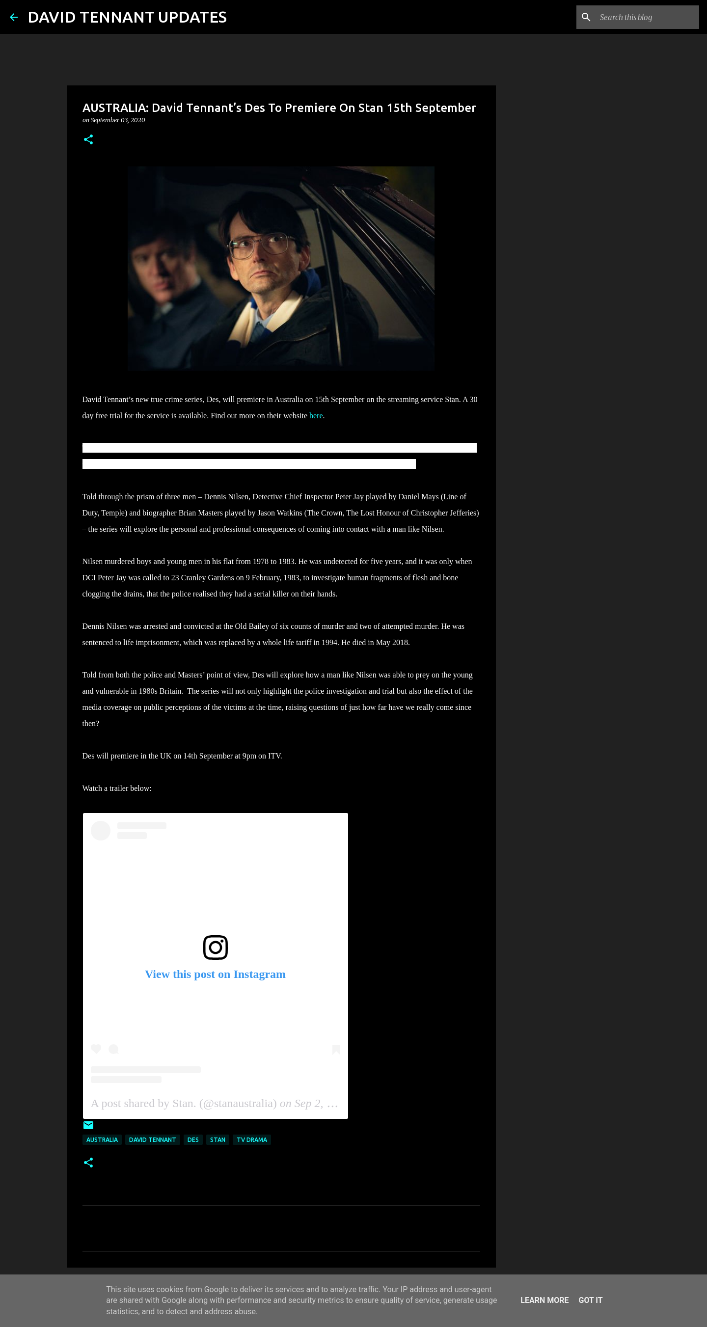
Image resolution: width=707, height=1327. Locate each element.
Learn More (544, 1300)
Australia (102, 1140)
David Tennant (152, 1140)
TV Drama (252, 1140)
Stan (217, 1140)
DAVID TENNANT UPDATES (127, 17)
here (316, 415)
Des (193, 1140)
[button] (88, 140)
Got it (590, 1300)
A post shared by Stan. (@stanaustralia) (184, 1103)
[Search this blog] (647, 17)
